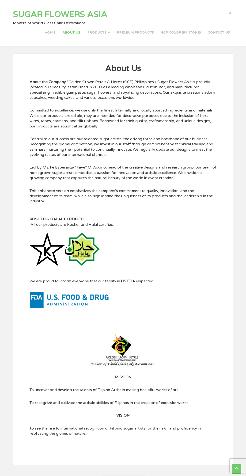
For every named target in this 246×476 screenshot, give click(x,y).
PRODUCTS (98, 33)
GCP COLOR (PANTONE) (181, 33)
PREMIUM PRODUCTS (135, 33)
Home (50, 33)
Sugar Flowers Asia (60, 14)
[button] (230, 12)
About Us (71, 33)
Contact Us (219, 33)
